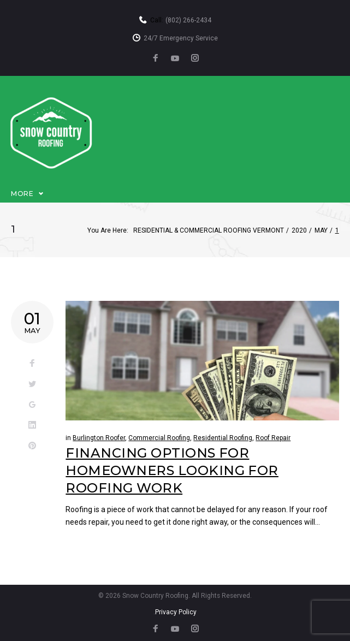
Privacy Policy (176, 612)
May (321, 230)
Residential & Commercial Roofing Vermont (208, 230)
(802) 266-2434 (188, 20)
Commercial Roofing (159, 438)
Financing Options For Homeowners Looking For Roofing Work (172, 470)
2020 (299, 230)
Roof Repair (273, 438)
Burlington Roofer (99, 438)
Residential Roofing (222, 438)
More (22, 193)
